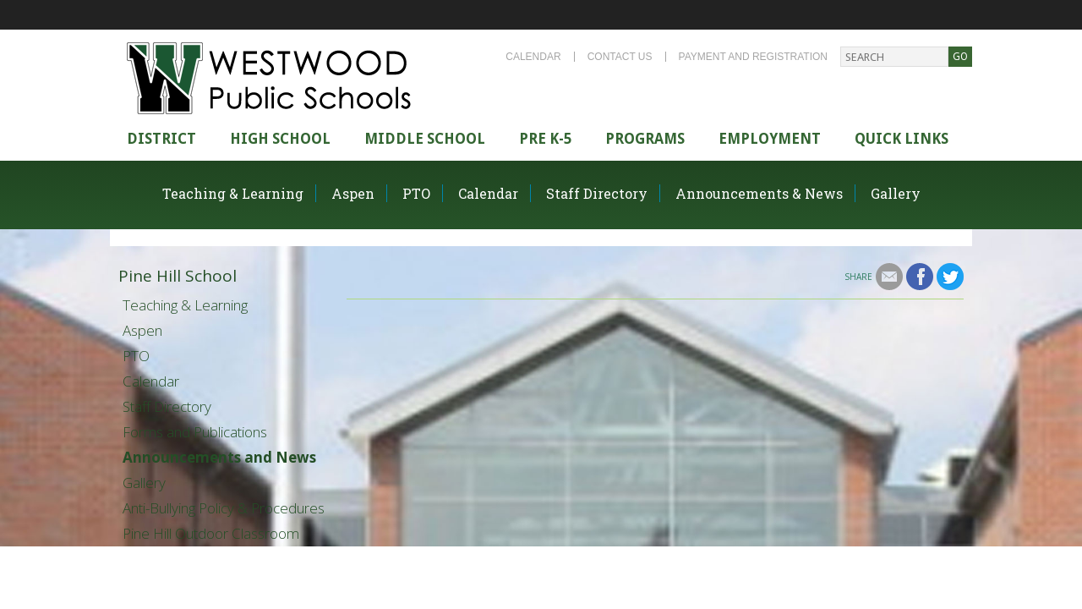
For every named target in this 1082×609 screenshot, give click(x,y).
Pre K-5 (545, 138)
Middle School (424, 138)
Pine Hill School (177, 276)
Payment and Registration (753, 57)
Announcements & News (759, 193)
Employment (770, 138)
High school (280, 138)
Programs (645, 138)
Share (858, 277)
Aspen (352, 193)
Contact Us (620, 57)
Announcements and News (219, 457)
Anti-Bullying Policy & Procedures (224, 508)
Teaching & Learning (232, 193)
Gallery (896, 193)
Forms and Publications (195, 432)
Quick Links (901, 138)
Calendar (532, 57)
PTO (416, 193)
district (161, 138)
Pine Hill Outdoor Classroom (211, 533)
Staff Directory (597, 193)
